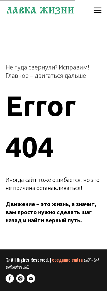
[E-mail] (31, 278)
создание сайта (67, 259)
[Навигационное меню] (97, 10)
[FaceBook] (10, 278)
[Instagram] (20, 278)
